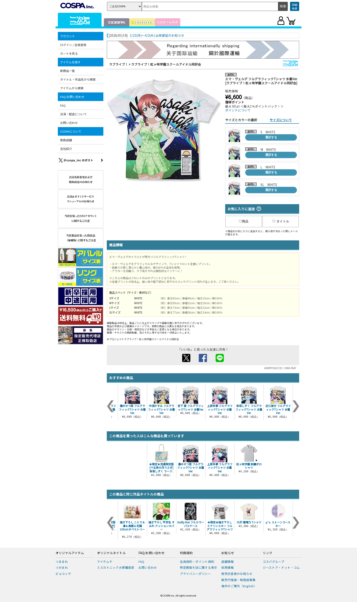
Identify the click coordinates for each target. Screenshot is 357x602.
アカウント (67, 36)
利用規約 (186, 553)
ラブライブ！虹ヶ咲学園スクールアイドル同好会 (166, 64)
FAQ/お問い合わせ (72, 97)
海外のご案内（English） (239, 586)
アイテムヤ (104, 561)
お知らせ (227, 553)
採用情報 (227, 567)
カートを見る (69, 53)
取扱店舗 (66, 140)
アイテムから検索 (72, 88)
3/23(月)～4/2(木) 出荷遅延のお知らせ (157, 35)
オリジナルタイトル (111, 553)
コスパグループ (273, 561)
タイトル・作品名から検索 (78, 79)
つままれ (62, 561)
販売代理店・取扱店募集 (238, 580)
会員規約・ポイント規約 (197, 561)
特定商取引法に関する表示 (198, 567)
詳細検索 (294, 6)
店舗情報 (227, 561)
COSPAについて (70, 131)
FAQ (63, 105)
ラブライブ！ (118, 64)
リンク (267, 553)
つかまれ (62, 567)
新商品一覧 (67, 71)
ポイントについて (238, 110)
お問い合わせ (69, 123)
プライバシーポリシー (195, 573)
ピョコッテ (63, 573)
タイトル (280, 221)
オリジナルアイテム (70, 553)
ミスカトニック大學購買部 (115, 567)
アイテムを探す (70, 62)
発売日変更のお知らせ (236, 573)
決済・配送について (73, 114)
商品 (243, 221)
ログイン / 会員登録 (73, 45)
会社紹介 (66, 149)
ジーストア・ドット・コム (281, 567)
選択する (271, 137)
